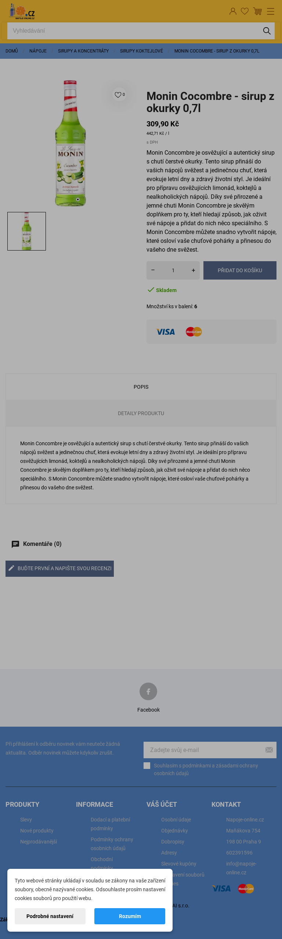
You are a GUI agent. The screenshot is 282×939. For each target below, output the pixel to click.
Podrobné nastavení (49, 916)
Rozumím (130, 916)
